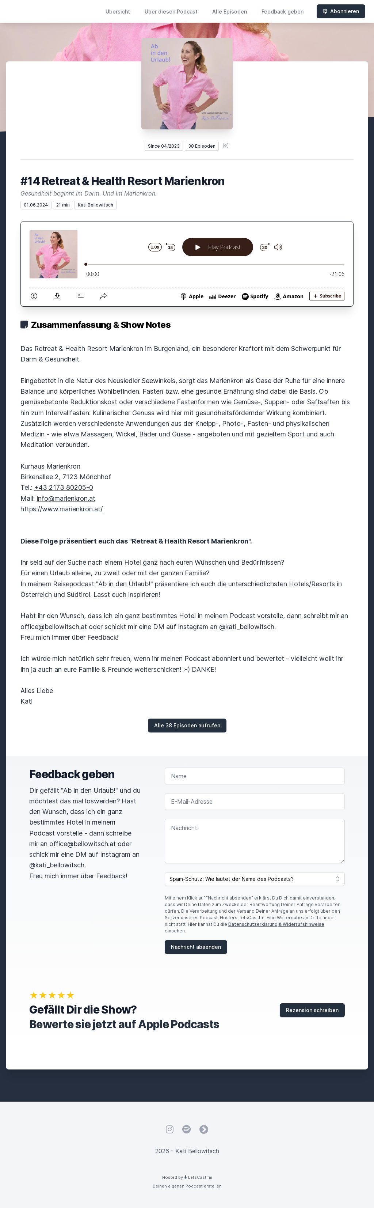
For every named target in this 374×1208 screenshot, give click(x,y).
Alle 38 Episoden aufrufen (187, 725)
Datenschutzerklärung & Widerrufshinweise (276, 924)
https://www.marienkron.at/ (61, 509)
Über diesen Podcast (171, 11)
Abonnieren (341, 11)
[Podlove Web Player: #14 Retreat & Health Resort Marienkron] (187, 263)
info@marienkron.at (66, 498)
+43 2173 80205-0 (63, 487)
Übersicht (118, 11)
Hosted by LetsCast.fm (187, 1177)
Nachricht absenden (196, 947)
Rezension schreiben (312, 1010)
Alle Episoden (229, 11)
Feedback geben (283, 11)
